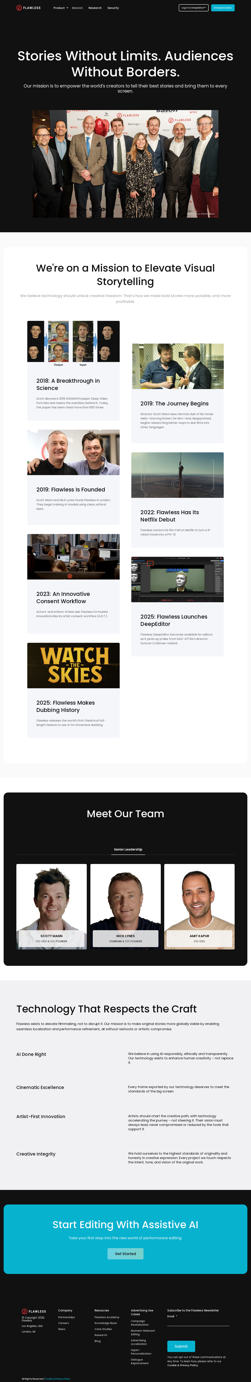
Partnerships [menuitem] (66, 1317)
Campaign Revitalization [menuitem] (140, 1323)
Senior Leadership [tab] (128, 849)
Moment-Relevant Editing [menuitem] (143, 1332)
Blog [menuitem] (98, 1341)
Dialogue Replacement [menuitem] (140, 1361)
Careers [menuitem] (63, 1323)
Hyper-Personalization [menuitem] (141, 1351)
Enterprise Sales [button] (223, 7)
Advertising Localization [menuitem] (139, 1342)
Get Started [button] (125, 1253)
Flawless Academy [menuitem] (107, 1317)
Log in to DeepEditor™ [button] (194, 7)
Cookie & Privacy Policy (182, 1365)
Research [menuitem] (101, 1335)
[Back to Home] (28, 8)
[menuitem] (67, 8)
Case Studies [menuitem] (103, 1329)
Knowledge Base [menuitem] (106, 1323)
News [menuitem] (61, 1329)
